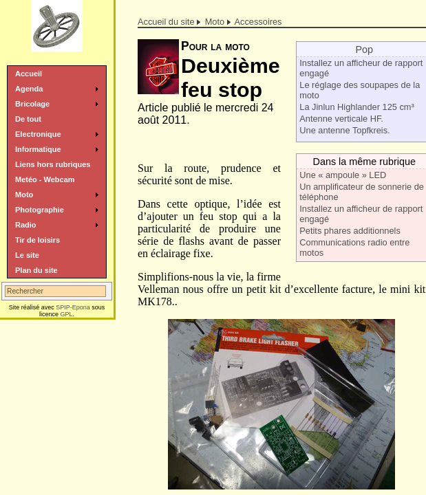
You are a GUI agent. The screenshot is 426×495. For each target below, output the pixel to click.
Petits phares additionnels (350, 231)
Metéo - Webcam (45, 179)
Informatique (38, 149)
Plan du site (36, 270)
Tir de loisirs (37, 240)
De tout (28, 119)
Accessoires (258, 21)
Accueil (28, 73)
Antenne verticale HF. (341, 118)
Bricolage (32, 104)
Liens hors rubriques (52, 164)
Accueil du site (166, 21)
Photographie (39, 210)
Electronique (38, 134)
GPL (66, 314)
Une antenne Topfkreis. (344, 130)
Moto (214, 21)
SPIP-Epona (73, 307)
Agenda (29, 89)
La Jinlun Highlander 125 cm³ (356, 107)
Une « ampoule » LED (342, 175)
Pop (364, 49)
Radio (25, 225)
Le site (27, 255)
